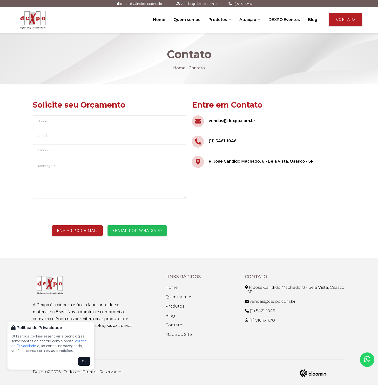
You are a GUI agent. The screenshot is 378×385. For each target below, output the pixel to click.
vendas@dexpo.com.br (197, 4)
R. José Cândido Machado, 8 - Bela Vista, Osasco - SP (261, 161)
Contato (345, 19)
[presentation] (69, 212)
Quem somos (187, 19)
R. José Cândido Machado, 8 (141, 4)
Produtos (220, 19)
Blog (312, 19)
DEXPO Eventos (284, 19)
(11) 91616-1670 (260, 320)
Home (159, 19)
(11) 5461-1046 (240, 4)
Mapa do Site (178, 334)
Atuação (249, 19)
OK (84, 361)
